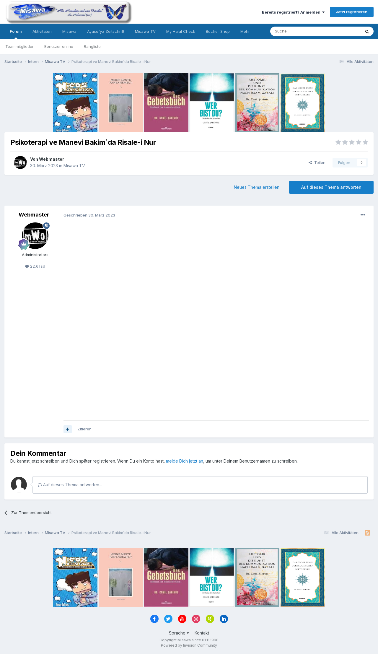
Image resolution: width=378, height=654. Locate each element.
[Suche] (296, 31)
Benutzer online (58, 46)
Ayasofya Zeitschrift (105, 31)
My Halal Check (180, 31)
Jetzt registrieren (351, 11)
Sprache (179, 632)
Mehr (245, 31)
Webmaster (51, 159)
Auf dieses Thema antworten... (70, 484)
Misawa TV (145, 31)
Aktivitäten (42, 31)
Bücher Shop (218, 31)
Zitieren (84, 429)
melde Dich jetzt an (184, 460)
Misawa (69, 31)
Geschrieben (89, 215)
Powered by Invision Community (189, 645)
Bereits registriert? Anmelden (293, 12)
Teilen (317, 162)
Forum (16, 34)
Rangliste (92, 46)
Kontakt (202, 632)
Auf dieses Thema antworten (331, 187)
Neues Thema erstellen (256, 187)
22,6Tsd (35, 266)
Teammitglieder (19, 46)
